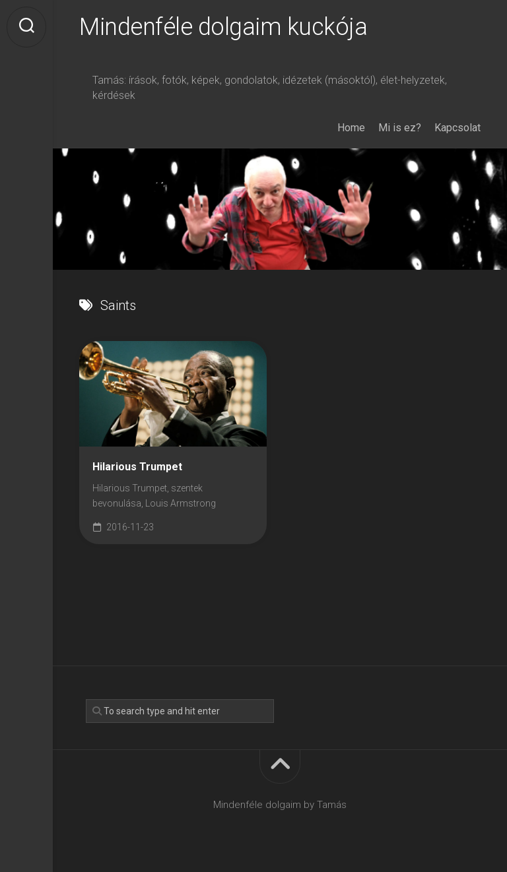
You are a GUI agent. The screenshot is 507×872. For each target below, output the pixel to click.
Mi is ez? (399, 127)
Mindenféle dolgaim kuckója (223, 27)
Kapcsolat (457, 127)
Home (351, 127)
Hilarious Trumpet (137, 466)
